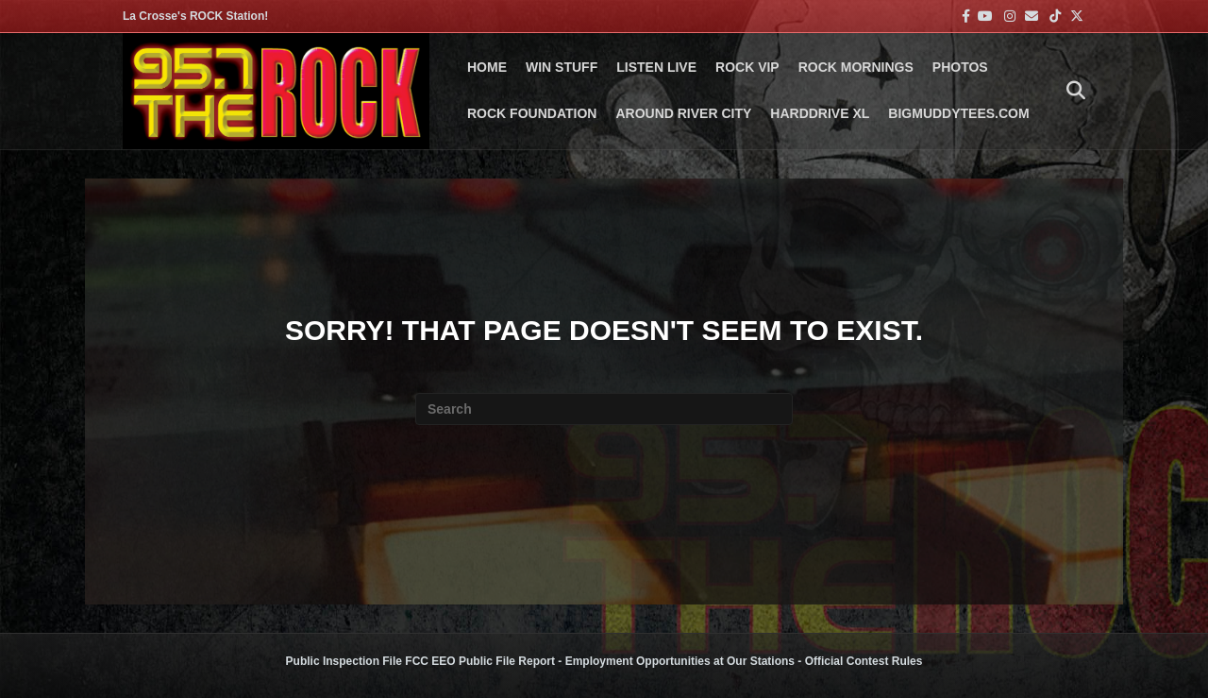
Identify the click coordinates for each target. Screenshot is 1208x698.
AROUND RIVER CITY (683, 113)
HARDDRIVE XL (819, 113)
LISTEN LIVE (656, 67)
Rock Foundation (531, 113)
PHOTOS (960, 67)
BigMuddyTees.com (958, 113)
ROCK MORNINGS (856, 67)
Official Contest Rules (864, 661)
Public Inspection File (344, 661)
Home (487, 67)
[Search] (1071, 90)
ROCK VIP (747, 67)
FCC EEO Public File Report (480, 661)
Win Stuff (561, 67)
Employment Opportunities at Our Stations (680, 661)
